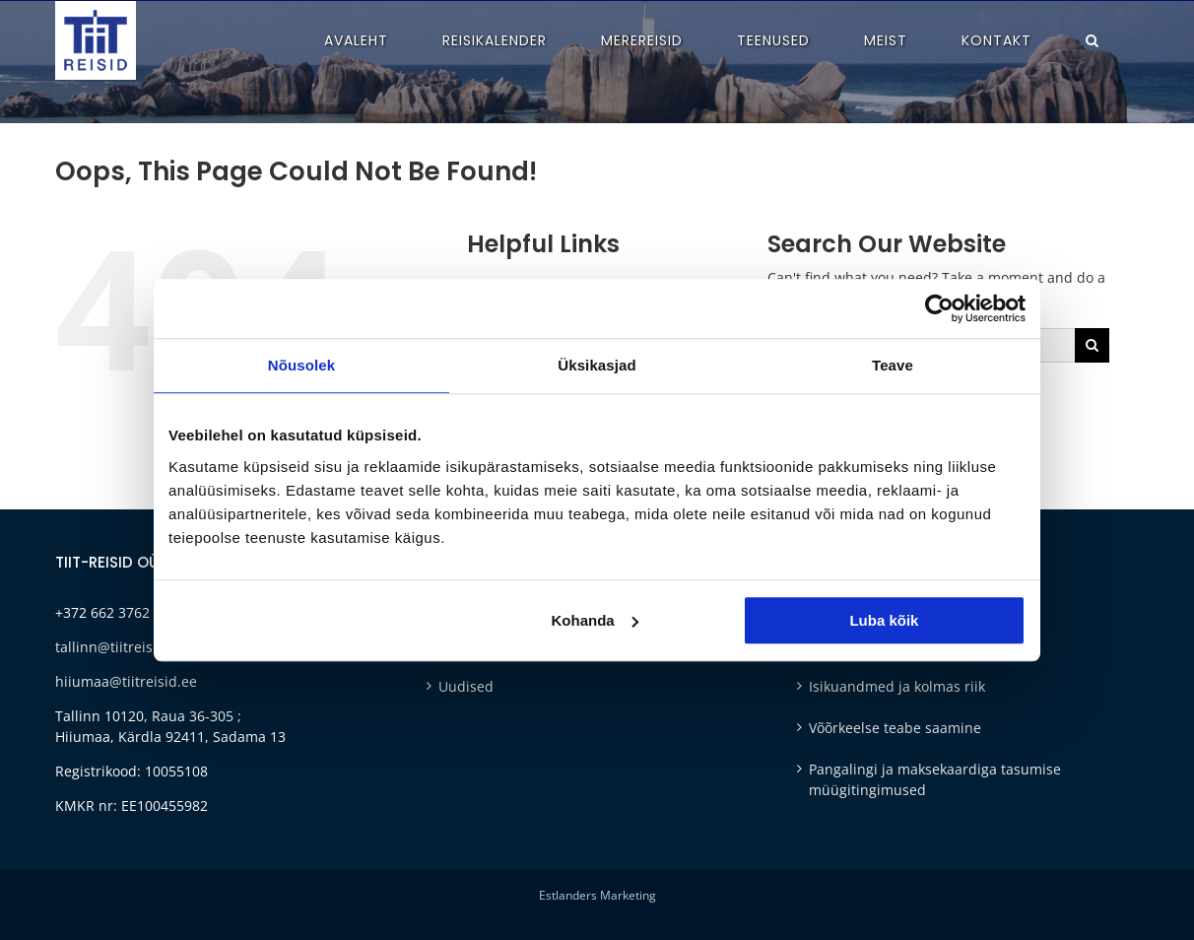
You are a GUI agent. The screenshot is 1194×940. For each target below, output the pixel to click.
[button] (1092, 40)
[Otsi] (1092, 345)
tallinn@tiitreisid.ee (120, 647)
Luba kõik (883, 620)
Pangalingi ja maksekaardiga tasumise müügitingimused (935, 779)
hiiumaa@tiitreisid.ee (126, 681)
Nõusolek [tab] (301, 365)
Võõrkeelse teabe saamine (895, 727)
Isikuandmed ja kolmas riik (897, 686)
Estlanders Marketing (597, 895)
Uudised (466, 686)
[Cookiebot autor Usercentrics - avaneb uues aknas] (939, 308)
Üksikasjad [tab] (596, 365)
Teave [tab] (892, 365)
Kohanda (595, 620)
